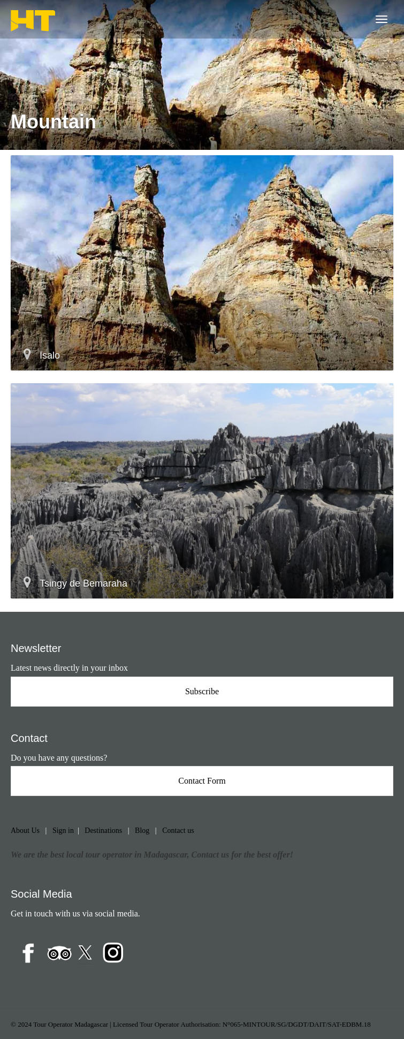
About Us (25, 830)
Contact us (178, 830)
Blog (142, 830)
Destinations (103, 830)
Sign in (63, 830)
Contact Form (201, 780)
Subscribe (202, 691)
